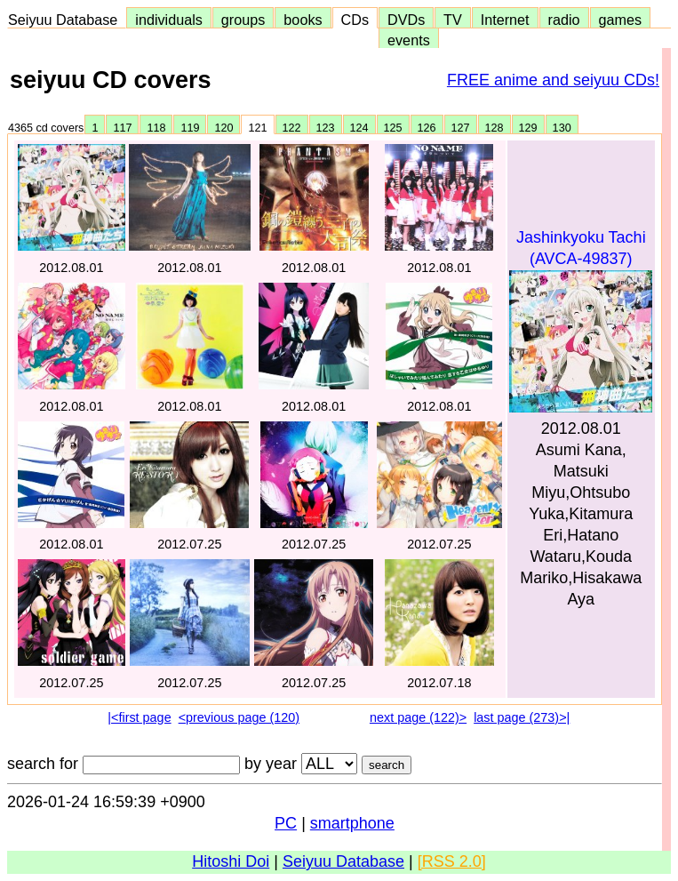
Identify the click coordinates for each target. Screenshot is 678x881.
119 (189, 128)
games (620, 20)
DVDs (406, 20)
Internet (505, 20)
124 (359, 128)
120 (223, 128)
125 (393, 128)
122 (291, 128)
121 (257, 128)
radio (564, 20)
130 (562, 128)
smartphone (352, 823)
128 (494, 128)
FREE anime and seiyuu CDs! (553, 80)
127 (460, 128)
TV (452, 20)
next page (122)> (418, 717)
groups (243, 20)
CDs (355, 20)
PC (286, 823)
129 (528, 128)
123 (325, 128)
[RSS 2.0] (452, 861)
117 (122, 128)
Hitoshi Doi (230, 861)
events (408, 40)
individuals (169, 20)
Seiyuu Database (66, 20)
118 (155, 128)
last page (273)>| (522, 717)
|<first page (139, 717)
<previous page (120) (239, 717)
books (302, 20)
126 (427, 128)
